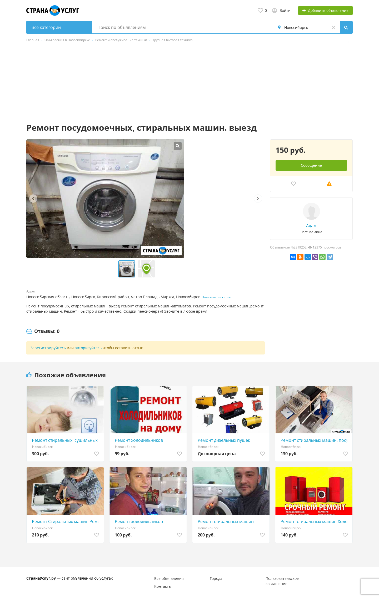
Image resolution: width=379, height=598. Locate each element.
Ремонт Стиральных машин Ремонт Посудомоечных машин (66, 521)
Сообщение (311, 165)
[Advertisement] (189, 83)
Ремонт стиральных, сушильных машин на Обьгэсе (66, 440)
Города (216, 578)
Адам (311, 226)
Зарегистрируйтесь (48, 347)
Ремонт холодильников (139, 440)
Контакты (163, 586)
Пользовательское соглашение (282, 581)
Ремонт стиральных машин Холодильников (315, 521)
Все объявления (169, 578)
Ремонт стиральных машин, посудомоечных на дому (315, 440)
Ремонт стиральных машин (226, 521)
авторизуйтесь (88, 347)
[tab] (42, 331)
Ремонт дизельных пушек (224, 440)
